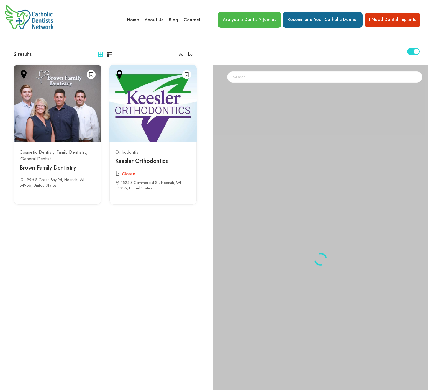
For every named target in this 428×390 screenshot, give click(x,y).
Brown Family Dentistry (48, 167)
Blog (173, 20)
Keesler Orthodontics (141, 161)
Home (133, 20)
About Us (154, 20)
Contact (192, 20)
